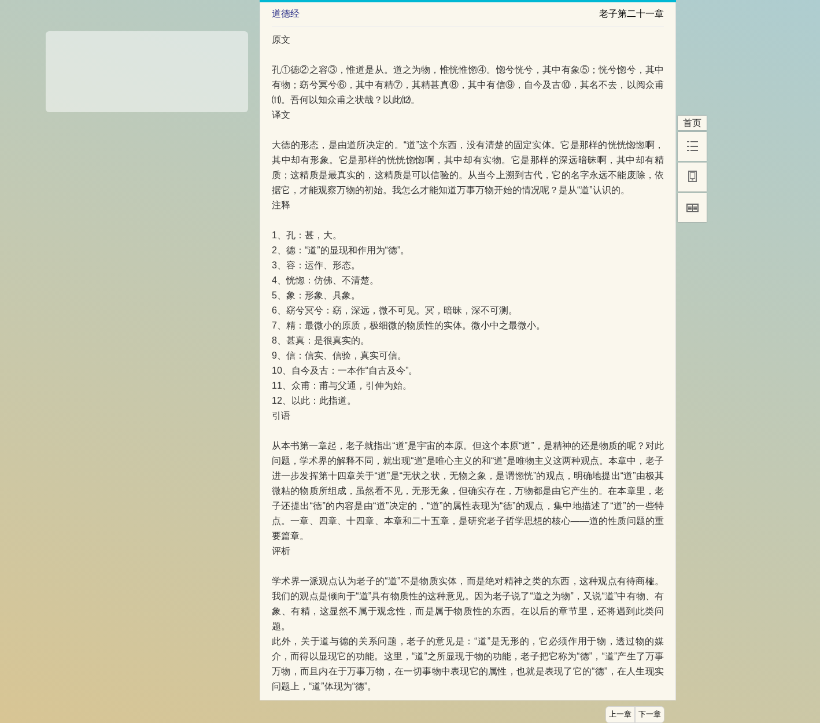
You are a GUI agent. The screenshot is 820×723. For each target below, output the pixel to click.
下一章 (649, 714)
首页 (692, 123)
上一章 (620, 714)
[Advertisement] (146, 67)
